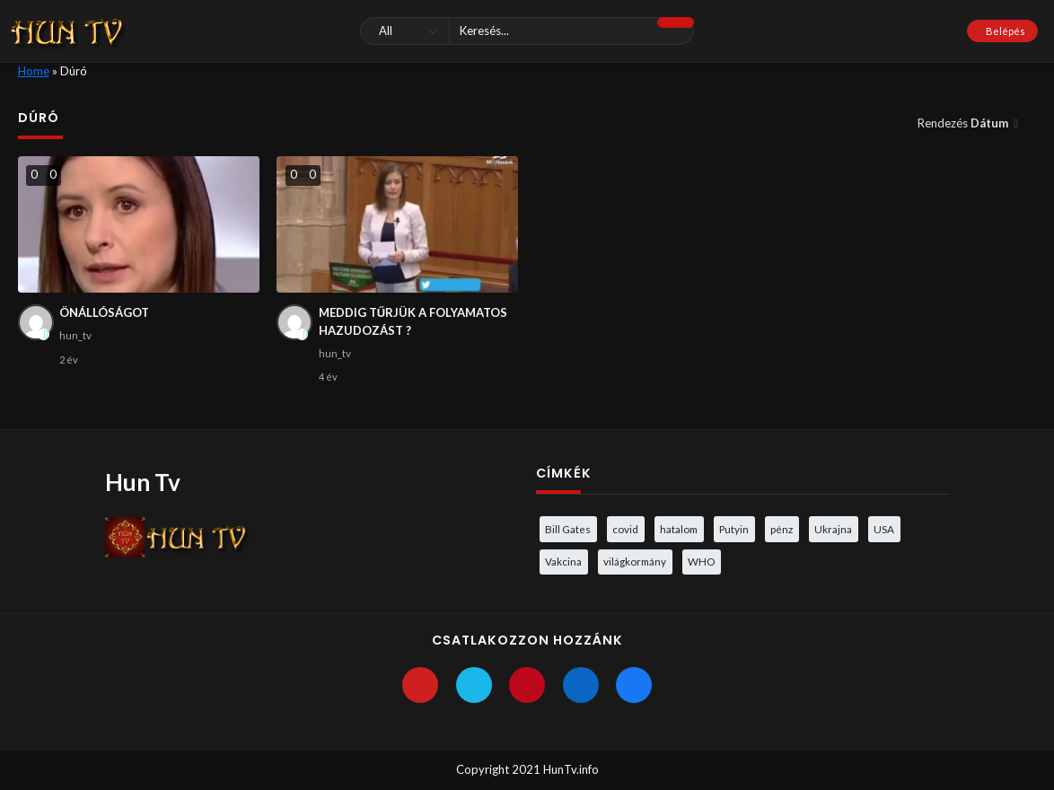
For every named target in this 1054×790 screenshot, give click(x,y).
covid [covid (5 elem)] (625, 528)
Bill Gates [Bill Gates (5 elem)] (568, 528)
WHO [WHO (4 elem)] (701, 561)
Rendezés (964, 123)
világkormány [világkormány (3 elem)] (634, 561)
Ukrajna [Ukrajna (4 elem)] (833, 528)
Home (33, 71)
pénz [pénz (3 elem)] (781, 528)
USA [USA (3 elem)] (884, 528)
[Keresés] (527, 31)
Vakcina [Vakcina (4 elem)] (563, 561)
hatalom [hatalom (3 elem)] (679, 528)
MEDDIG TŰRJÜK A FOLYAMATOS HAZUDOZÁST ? (413, 321)
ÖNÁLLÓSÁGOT (104, 312)
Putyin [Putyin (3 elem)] (734, 528)
